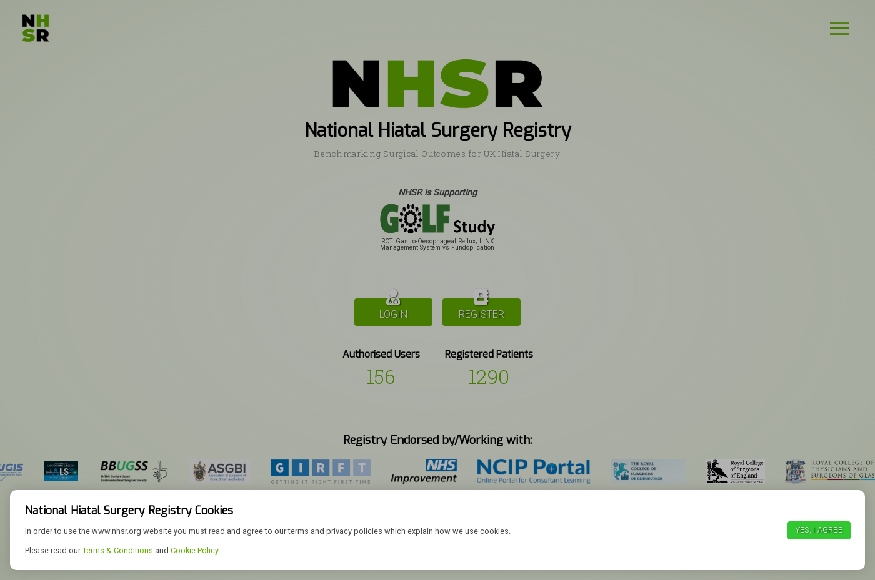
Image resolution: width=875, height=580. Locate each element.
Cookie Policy (194, 550)
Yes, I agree (819, 529)
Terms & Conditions (117, 550)
